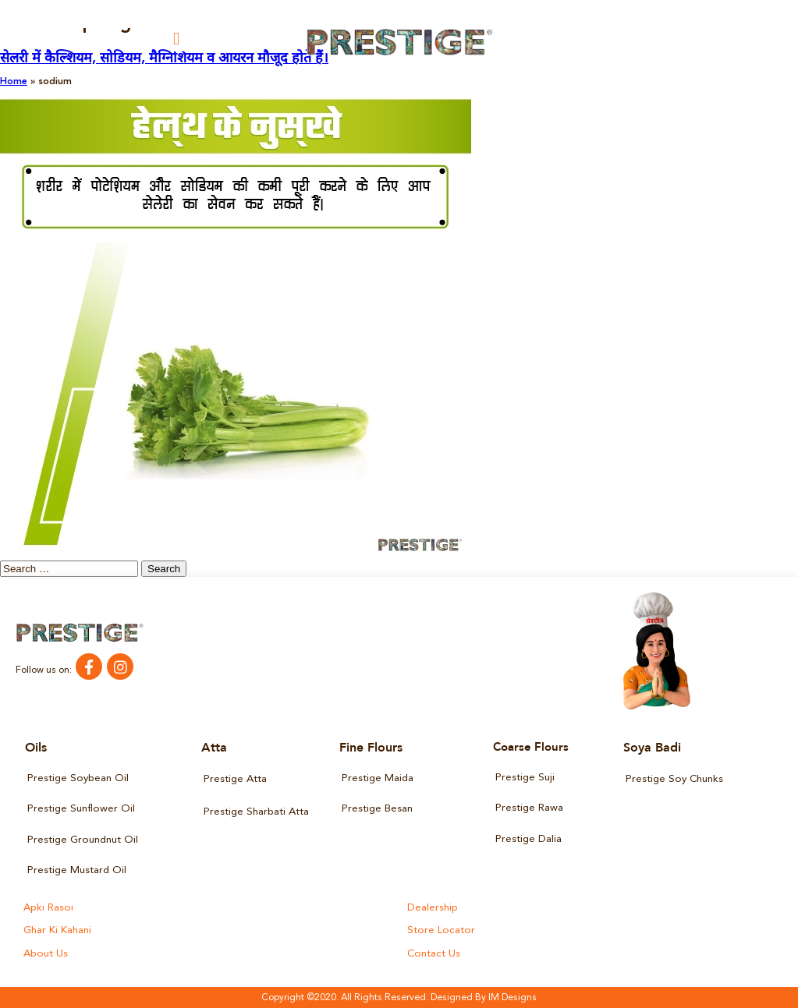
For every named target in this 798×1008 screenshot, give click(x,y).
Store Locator (440, 930)
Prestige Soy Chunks (674, 779)
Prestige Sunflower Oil (80, 809)
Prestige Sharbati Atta (256, 812)
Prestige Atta (235, 779)
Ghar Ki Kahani (57, 930)
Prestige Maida (377, 778)
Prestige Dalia (528, 838)
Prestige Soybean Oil (77, 778)
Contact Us (433, 953)
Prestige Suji (525, 778)
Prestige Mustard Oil (76, 870)
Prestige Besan (377, 809)
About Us (45, 953)
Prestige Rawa (529, 808)
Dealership (432, 908)
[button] (176, 38)
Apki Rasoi (48, 908)
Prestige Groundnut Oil (82, 839)
